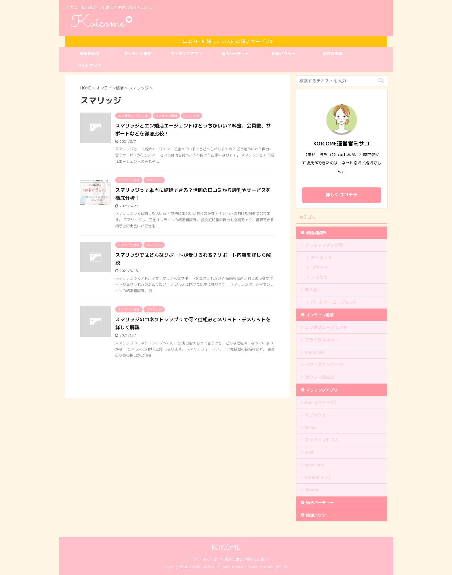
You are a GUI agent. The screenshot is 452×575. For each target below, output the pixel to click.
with (310, 452)
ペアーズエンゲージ (324, 365)
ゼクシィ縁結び (320, 377)
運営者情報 (332, 53)
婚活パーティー (235, 53)
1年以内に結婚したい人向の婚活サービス (226, 41)
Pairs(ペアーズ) (320, 402)
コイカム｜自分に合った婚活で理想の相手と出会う (226, 559)
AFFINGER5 (277, 566)
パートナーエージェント (334, 302)
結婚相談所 (89, 53)
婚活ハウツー (318, 515)
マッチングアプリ (186, 53)
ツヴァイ (319, 267)
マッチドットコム (322, 440)
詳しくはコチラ (341, 194)
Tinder (312, 490)
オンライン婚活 (138, 53)
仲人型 (311, 289)
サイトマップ (89, 65)
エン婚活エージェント (326, 327)
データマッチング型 (324, 245)
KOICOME (226, 547)
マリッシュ (315, 415)
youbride (314, 352)
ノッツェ (319, 277)
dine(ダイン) (317, 477)
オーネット (321, 257)
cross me (314, 465)
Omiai (311, 427)
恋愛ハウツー (283, 53)
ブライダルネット (322, 340)
